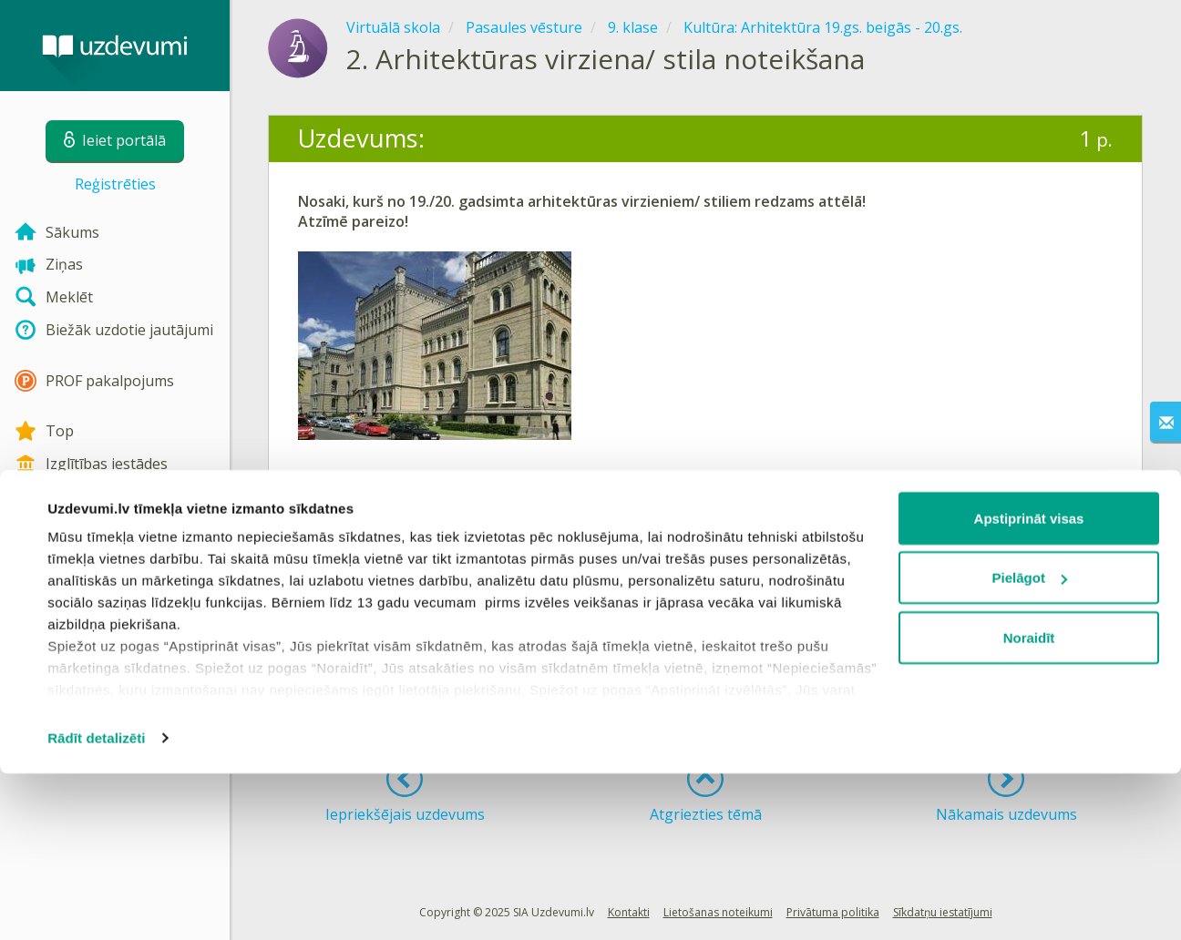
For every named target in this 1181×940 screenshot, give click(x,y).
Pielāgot (1029, 744)
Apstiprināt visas (1029, 684)
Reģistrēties (115, 184)
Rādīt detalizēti (96, 904)
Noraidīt (1029, 804)
